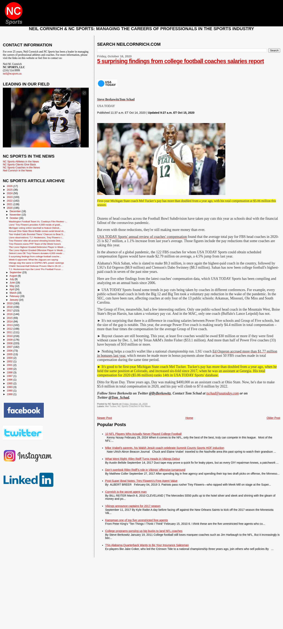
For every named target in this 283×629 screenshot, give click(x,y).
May (12, 286)
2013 (10, 325)
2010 (10, 336)
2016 (10, 314)
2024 (10, 193)
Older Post (273, 417)
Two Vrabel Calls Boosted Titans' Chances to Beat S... (37, 234)
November (16, 214)
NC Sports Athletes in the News (21, 161)
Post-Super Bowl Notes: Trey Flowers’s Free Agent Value (141, 480)
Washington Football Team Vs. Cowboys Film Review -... (38, 221)
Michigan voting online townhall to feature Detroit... (35, 228)
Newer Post (104, 417)
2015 (10, 317)
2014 (10, 321)
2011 (10, 332)
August (13, 275)
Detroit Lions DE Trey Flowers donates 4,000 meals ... (36, 253)
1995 (10, 383)
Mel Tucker (110, 406)
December (16, 211)
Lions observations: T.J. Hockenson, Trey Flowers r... (36, 237)
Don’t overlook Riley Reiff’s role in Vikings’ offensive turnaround (145, 469)
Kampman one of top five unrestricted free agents (136, 520)
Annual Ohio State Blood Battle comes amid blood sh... (37, 231)
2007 (10, 346)
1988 (10, 394)
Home (189, 417)
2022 (10, 200)
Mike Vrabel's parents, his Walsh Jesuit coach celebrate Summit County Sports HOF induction (164, 447)
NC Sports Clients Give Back (19, 164)
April (12, 289)
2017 (10, 310)
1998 (10, 372)
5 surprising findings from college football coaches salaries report (180, 61)
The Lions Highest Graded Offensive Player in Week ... (37, 250)
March (13, 292)
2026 (10, 186)
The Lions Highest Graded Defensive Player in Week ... (37, 247)
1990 (10, 390)
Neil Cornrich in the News (17, 170)
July (12, 279)
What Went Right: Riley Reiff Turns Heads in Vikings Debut (142, 458)
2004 (10, 357)
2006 (10, 350)
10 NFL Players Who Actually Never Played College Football (143, 433)
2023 (10, 197)
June (13, 282)
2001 (10, 365)
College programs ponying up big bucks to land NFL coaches (143, 531)
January (14, 299)
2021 (10, 204)
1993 (10, 387)
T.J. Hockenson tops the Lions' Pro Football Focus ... (36, 269)
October (14, 218)
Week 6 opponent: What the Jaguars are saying (33, 259)
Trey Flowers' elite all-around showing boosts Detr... (35, 240)
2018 (10, 306)
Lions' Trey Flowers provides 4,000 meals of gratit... (35, 224)
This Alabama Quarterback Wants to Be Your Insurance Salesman (147, 545)
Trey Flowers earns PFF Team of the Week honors (35, 243)
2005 (10, 354)
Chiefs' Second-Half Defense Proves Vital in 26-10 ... (36, 266)
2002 (10, 361)
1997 (10, 376)
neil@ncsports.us (12, 73)
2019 (10, 303)
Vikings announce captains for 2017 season (132, 506)
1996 (10, 379)
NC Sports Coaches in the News (134, 406)
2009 (10, 339)
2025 (10, 189)
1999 (10, 368)
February (15, 296)
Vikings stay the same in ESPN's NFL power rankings (36, 262)
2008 (10, 343)
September (16, 272)
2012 (10, 328)
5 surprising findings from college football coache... (35, 256)
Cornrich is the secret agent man (126, 491)
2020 (10, 207)
